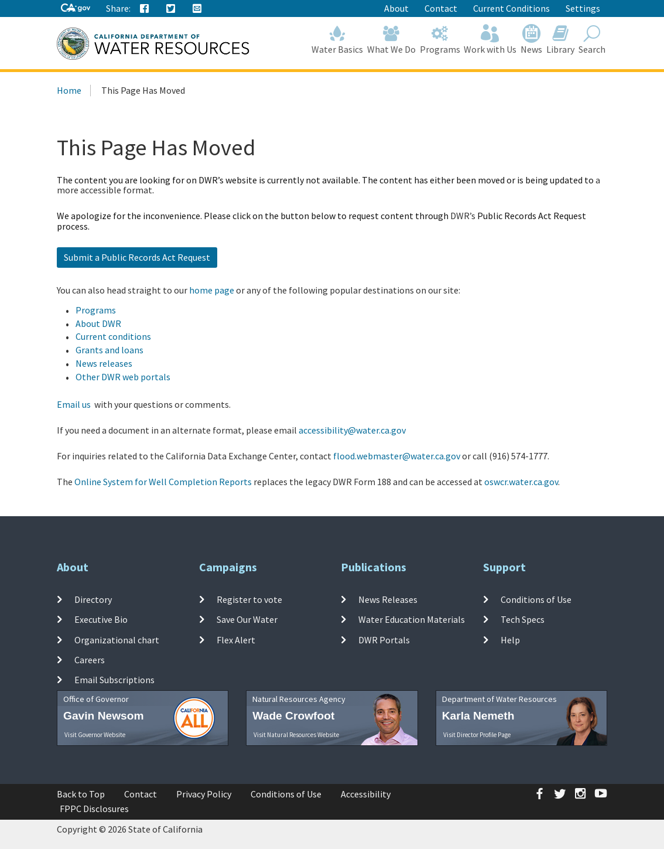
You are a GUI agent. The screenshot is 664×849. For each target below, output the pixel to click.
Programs (439, 39)
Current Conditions (511, 8)
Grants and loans (109, 350)
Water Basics (337, 39)
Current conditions (113, 336)
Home (69, 90)
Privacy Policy (203, 794)
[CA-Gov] (75, 8)
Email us (74, 404)
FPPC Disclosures (94, 808)
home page (211, 290)
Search (591, 39)
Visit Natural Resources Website (296, 735)
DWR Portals (384, 639)
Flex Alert (236, 639)
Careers (89, 660)
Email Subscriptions (114, 680)
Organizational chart (116, 639)
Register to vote (249, 599)
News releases (104, 363)
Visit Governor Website (94, 735)
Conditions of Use (536, 599)
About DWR (98, 323)
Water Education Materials (411, 619)
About (396, 8)
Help (510, 639)
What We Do (391, 39)
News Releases (387, 599)
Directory (93, 599)
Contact (441, 8)
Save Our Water (247, 619)
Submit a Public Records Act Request (137, 257)
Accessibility (366, 794)
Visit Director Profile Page (477, 735)
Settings (583, 8)
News (532, 39)
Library (561, 39)
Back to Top (81, 794)
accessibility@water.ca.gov (352, 430)
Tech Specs (523, 619)
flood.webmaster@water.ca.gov (396, 456)
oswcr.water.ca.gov (521, 481)
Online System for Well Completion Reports (163, 481)
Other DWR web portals (123, 377)
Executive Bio (101, 619)
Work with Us (490, 39)
